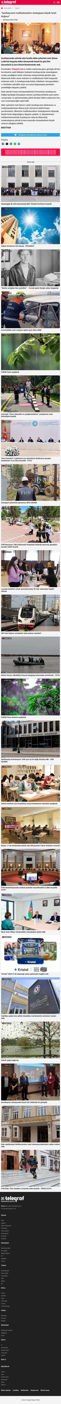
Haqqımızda (34, 1390)
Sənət (2, 1335)
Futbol (3, 1355)
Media (3, 1281)
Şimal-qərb (4, 1379)
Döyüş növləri (5, 1350)
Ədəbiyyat (4, 1333)
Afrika (3, 1293)
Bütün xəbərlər (6, 1390)
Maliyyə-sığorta (5, 1253)
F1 (2, 1345)
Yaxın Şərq (4, 1301)
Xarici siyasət (5, 1231)
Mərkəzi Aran (5, 1377)
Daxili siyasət (5, 1233)
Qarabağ (3, 1236)
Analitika (3, 1238)
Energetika (4, 1250)
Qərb (2, 1374)
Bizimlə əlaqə (45, 1390)
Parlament (4, 1228)
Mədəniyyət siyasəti (6, 1330)
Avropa (3, 1303)
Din (2, 1283)
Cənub (3, 1371)
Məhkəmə (4, 1315)
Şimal (2, 1382)
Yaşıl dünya (4, 1276)
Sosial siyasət (5, 1270)
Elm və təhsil (4, 1273)
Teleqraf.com (17, 69)
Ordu (2, 1220)
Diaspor (3, 1223)
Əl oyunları (4, 1353)
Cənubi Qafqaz (5, 1306)
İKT (2, 1256)
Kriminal (3, 1318)
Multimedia (24, 1390)
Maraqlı (3, 1321)
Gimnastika (4, 1347)
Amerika (3, 1295)
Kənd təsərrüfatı (5, 1248)
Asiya (2, 1298)
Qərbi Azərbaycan (6, 1225)
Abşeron (3, 1385)
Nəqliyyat (3, 1258)
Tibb (2, 1278)
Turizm (3, 1261)
